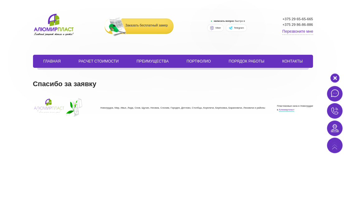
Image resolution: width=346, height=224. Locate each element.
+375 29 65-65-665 (297, 19)
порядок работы (246, 61)
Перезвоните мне (297, 31)
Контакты (292, 61)
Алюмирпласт (286, 109)
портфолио (199, 61)
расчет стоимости (98, 61)
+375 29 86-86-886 (297, 24)
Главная (52, 61)
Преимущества (152, 61)
